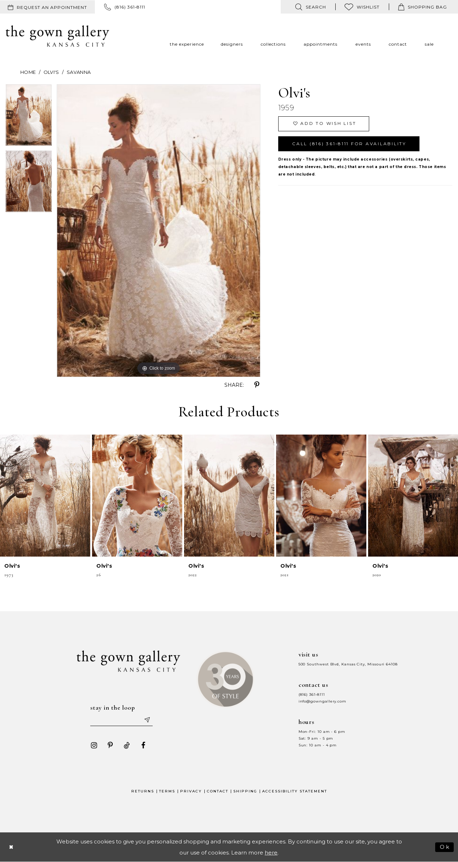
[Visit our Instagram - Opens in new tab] (93, 745)
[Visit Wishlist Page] (362, 7)
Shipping (245, 791)
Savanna (79, 72)
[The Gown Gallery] (57, 36)
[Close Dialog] (11, 847)
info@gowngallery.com (322, 701)
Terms (167, 791)
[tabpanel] (29, 117)
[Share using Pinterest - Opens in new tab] (256, 385)
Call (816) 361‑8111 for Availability (349, 144)
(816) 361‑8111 (312, 694)
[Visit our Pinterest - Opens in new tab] (110, 745)
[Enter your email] (121, 720)
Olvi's (51, 72)
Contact (217, 791)
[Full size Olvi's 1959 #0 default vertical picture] (158, 231)
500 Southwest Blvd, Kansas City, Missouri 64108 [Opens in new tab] (348, 664)
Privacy (191, 791)
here (271, 853)
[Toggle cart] (422, 7)
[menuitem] (47, 7)
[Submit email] (147, 720)
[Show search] (310, 7)
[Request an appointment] (47, 7)
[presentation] (45, 496)
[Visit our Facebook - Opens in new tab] (143, 745)
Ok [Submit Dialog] (445, 846)
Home (28, 72)
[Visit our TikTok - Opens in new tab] (126, 745)
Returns (142, 791)
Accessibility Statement (294, 791)
